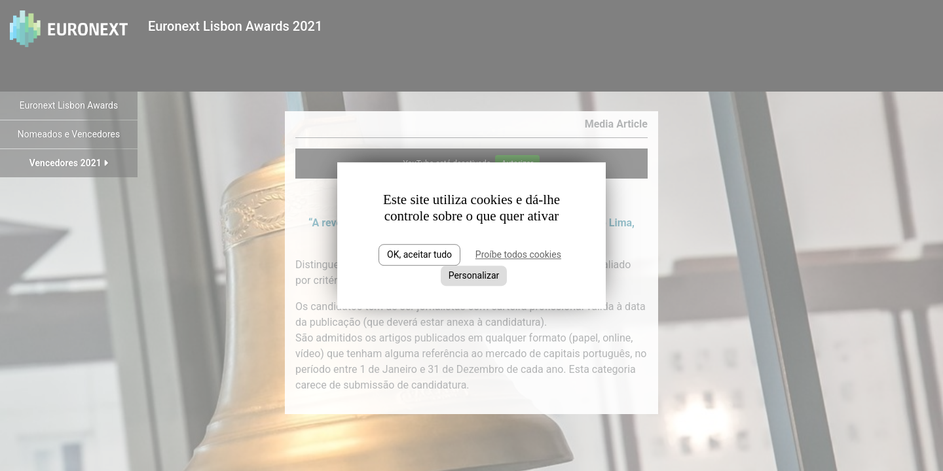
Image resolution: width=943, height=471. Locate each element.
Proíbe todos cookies (518, 254)
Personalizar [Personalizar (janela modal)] (474, 275)
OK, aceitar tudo (419, 254)
